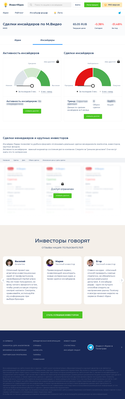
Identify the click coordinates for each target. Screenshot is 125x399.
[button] (3, 280)
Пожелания (39, 359)
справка (37, 345)
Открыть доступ (32, 111)
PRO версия (114, 5)
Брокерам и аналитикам (15, 350)
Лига (59, 13)
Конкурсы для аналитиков (16, 345)
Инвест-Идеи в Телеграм (100, 347)
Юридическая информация (46, 341)
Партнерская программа (15, 355)
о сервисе (8, 341)
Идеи (6, 13)
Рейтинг (19, 13)
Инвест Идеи (70, 341)
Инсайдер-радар (39, 13)
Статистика (69, 345)
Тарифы (37, 355)
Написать (38, 350)
